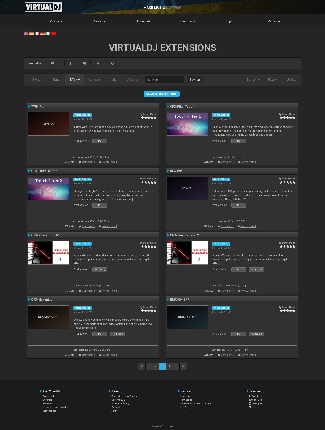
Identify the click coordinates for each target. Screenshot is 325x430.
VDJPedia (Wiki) (120, 403)
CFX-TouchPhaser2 (184, 235)
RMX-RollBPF (179, 299)
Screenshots (49, 410)
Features (47, 403)
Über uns (185, 396)
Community (187, 21)
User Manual (118, 399)
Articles (115, 407)
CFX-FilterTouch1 (183, 107)
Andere (132, 79)
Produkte (56, 21)
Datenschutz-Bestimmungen (196, 403)
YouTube (255, 399)
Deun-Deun (149, 114)
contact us (186, 399)
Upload (291, 79)
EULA (183, 407)
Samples (94, 79)
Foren (114, 410)
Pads (113, 79)
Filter (272, 79)
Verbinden (274, 21)
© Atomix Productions (162, 426)
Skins (55, 79)
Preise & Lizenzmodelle (55, 407)
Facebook (256, 396)
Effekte (75, 79)
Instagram (256, 403)
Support (231, 21)
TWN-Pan (38, 107)
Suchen (195, 79)
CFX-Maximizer (42, 299)
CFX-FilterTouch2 (44, 171)
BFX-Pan (176, 171)
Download (100, 21)
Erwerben (143, 21)
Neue (36, 79)
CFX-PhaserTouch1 (45, 235)
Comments (88, 162)
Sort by (253, 79)
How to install (109, 162)
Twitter (254, 407)
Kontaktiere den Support (124, 396)
